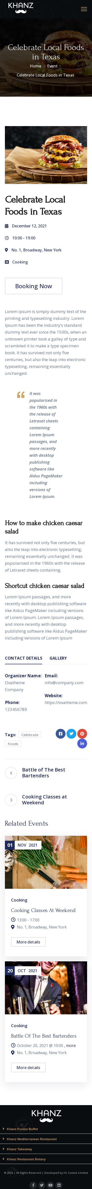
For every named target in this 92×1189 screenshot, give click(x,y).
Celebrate (30, 734)
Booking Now (33, 286)
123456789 (16, 709)
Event (52, 66)
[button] (46, 1129)
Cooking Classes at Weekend (43, 910)
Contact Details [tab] (23, 658)
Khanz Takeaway (19, 1149)
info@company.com (64, 682)
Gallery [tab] (58, 658)
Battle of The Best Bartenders (44, 1036)
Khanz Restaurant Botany (26, 1159)
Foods (13, 743)
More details (28, 942)
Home (35, 66)
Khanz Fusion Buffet (22, 1129)
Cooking (20, 262)
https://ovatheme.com (66, 702)
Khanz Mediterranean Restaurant (32, 1139)
